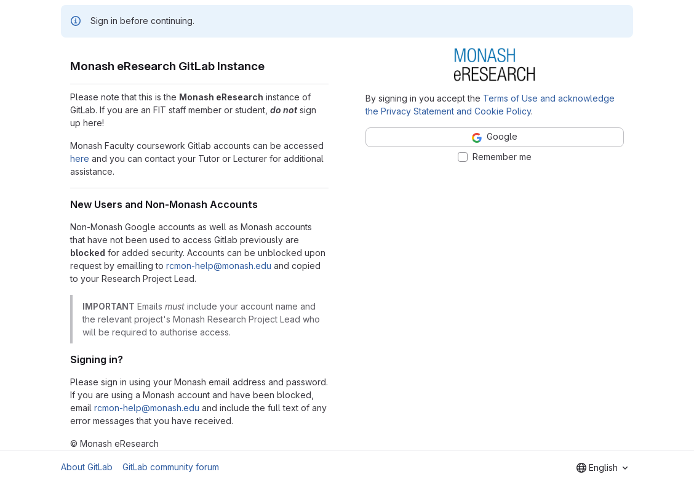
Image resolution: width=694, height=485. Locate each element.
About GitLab (87, 467)
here (79, 158)
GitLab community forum (170, 467)
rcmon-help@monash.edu (218, 265)
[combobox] (602, 467)
